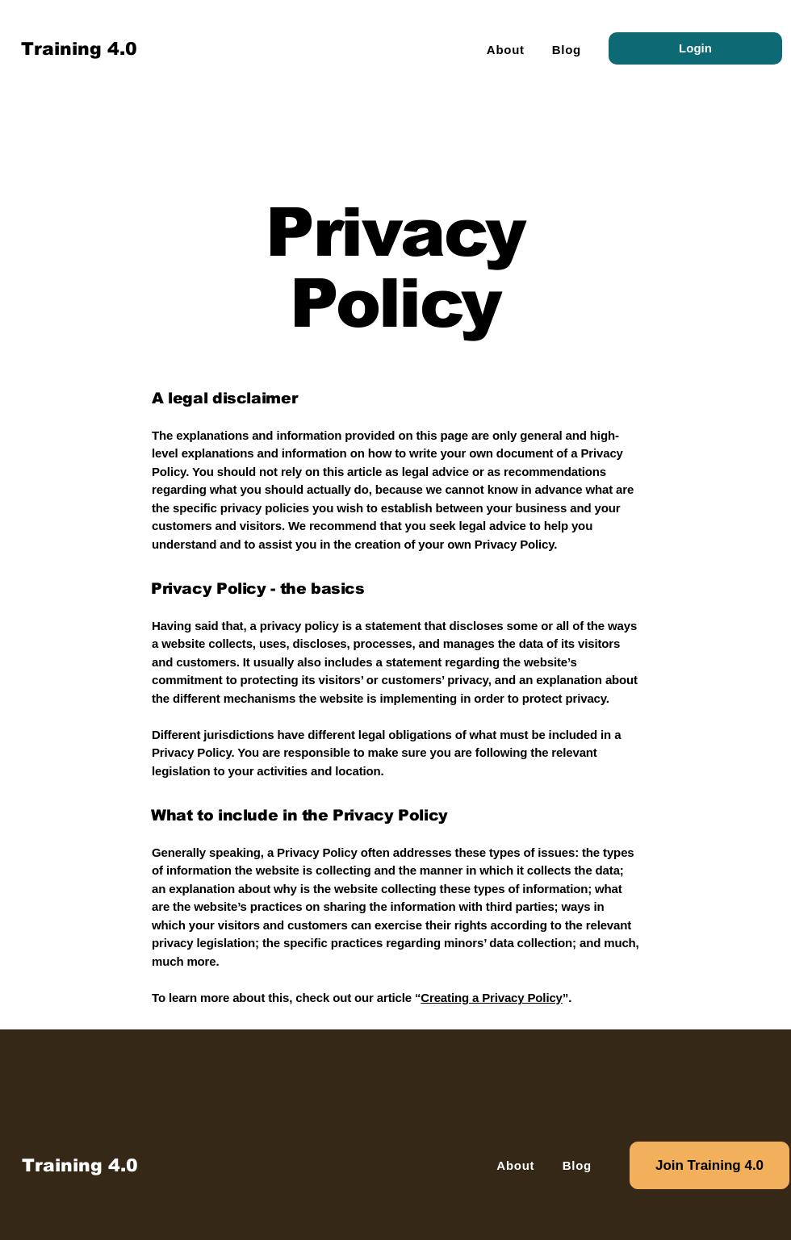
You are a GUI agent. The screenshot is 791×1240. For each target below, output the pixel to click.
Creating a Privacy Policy (492, 997)
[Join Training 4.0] (709, 1165)
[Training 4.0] (80, 1165)
